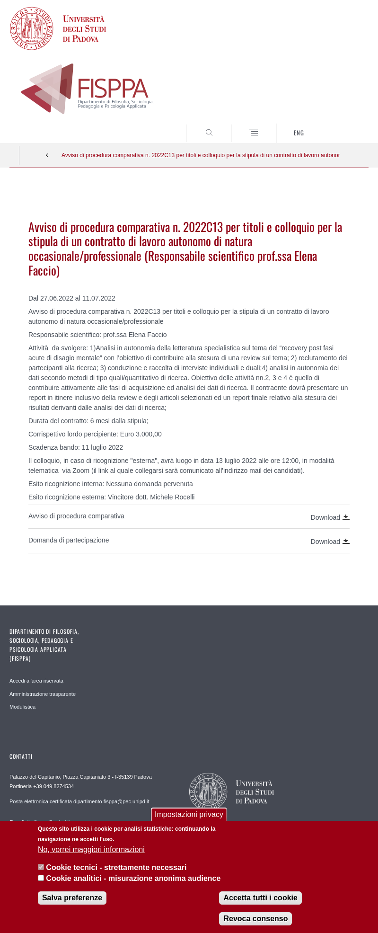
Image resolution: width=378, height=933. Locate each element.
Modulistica (22, 707)
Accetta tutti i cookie (260, 898)
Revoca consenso (255, 919)
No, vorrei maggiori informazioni (91, 849)
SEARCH (343, 125)
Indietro (47, 155)
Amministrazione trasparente (42, 694)
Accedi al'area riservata (36, 681)
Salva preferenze (72, 898)
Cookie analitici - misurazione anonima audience (133, 878)
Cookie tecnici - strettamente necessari (116, 867)
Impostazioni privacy (189, 814)
